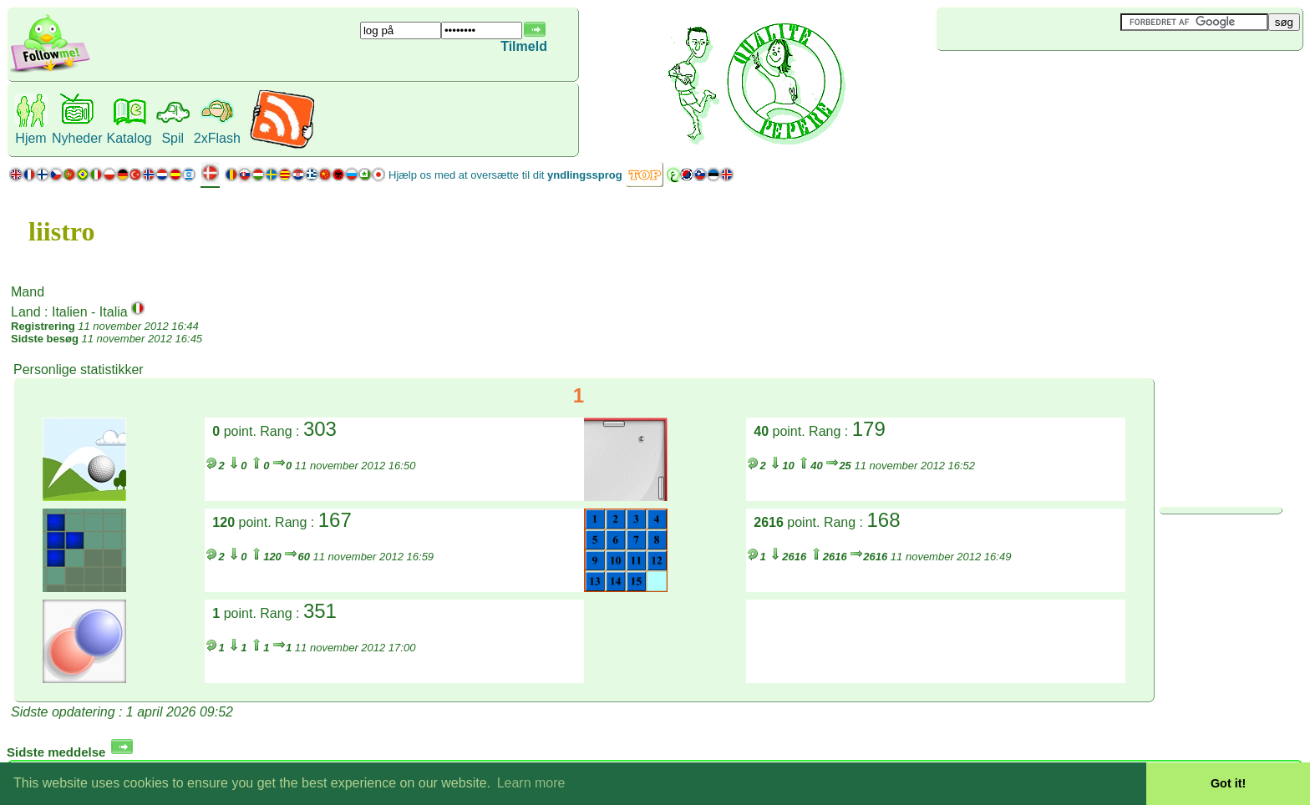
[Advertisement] (1036, 78)
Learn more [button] (531, 783)
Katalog (128, 138)
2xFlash (217, 138)
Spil (172, 138)
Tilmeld (523, 46)
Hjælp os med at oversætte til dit (505, 175)
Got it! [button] (1228, 783)
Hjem (30, 138)
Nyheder (77, 138)
